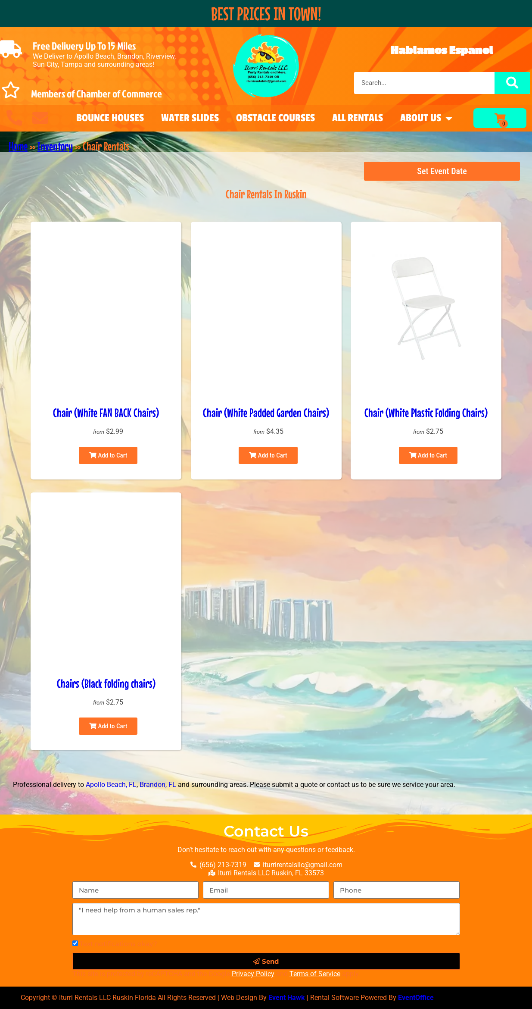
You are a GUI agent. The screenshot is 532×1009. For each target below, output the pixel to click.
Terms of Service (314, 974)
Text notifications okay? (118, 944)
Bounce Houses (110, 118)
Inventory (55, 146)
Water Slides (190, 118)
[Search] (512, 83)
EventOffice (416, 997)
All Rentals (357, 118)
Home (18, 146)
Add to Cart (108, 455)
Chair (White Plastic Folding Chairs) (426, 413)
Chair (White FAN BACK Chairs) (106, 413)
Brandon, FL (158, 784)
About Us (426, 118)
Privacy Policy (253, 974)
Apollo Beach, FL (111, 784)
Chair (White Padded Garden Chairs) (266, 413)
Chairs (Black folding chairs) (106, 683)
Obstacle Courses (275, 118)
